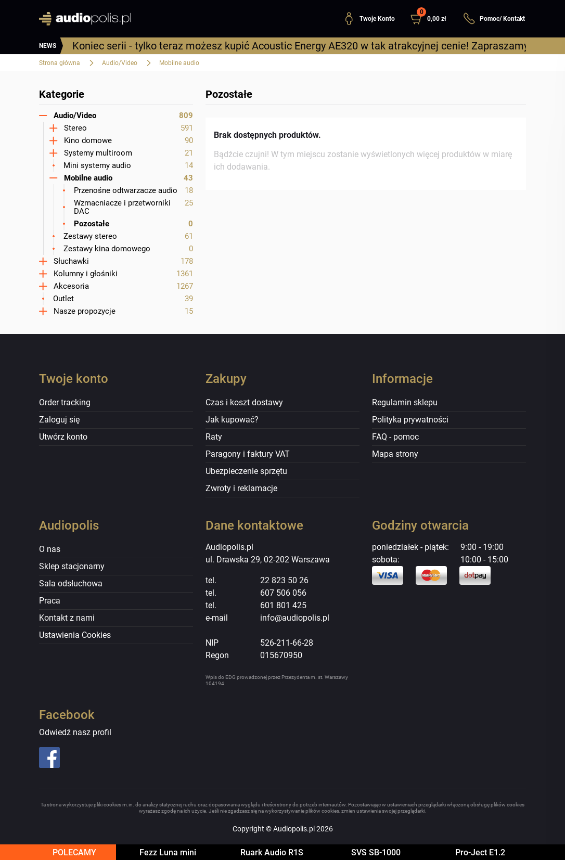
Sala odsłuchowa (70, 583)
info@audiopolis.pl (294, 618)
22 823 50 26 (284, 580)
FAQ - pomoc (395, 437)
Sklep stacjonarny (72, 566)
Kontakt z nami (67, 618)
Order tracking (65, 402)
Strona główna (59, 63)
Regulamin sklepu (405, 402)
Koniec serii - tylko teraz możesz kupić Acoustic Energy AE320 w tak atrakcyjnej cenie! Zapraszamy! (301, 46)
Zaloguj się (59, 420)
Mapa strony (395, 454)
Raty (214, 437)
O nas (49, 549)
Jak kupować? (232, 420)
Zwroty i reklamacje (241, 488)
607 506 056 (283, 593)
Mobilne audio (179, 63)
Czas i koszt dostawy (244, 402)
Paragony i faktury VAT (248, 454)
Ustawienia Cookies (75, 635)
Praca (49, 601)
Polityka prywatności (410, 420)
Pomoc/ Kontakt (494, 18)
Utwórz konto (63, 437)
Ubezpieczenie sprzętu (246, 471)
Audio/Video (119, 63)
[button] (433, 18)
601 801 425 (283, 605)
